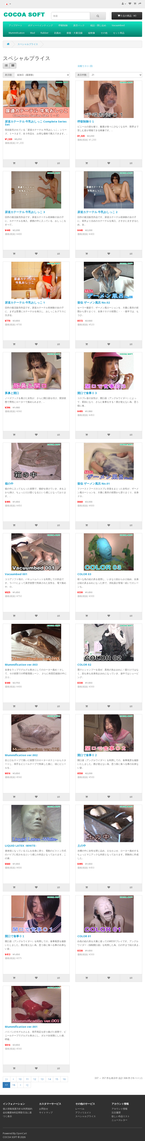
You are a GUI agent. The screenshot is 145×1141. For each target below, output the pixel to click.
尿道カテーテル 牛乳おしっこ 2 (97, 212)
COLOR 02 (84, 664)
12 (34, 1079)
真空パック (79, 25)
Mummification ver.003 (21, 664)
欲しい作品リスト (121, 1116)
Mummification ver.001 (21, 1026)
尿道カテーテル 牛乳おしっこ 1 (25, 302)
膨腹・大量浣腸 (75, 32)
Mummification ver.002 (21, 755)
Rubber (45, 32)
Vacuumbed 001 (16, 574)
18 (13, 1085)
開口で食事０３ (87, 393)
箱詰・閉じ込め (98, 25)
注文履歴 (116, 1112)
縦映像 (91, 32)
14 (49, 1079)
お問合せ (43, 1108)
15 (57, 1079)
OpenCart (21, 1133)
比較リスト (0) (85, 66)
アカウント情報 (119, 1108)
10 (20, 1079)
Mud (32, 32)
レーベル (79, 1108)
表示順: (8, 74)
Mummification (17, 32)
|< (6, 1079)
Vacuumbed (118, 25)
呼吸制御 (63, 25)
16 (64, 1079)
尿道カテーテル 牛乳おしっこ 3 (25, 212)
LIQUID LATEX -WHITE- (20, 845)
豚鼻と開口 (12, 393)
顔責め (57, 32)
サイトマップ (46, 1112)
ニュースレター (119, 1120)
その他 (104, 32)
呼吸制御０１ (85, 121)
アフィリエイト (83, 1112)
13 (42, 1079)
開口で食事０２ (87, 755)
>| (27, 1085)
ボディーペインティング (40, 25)
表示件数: (82, 74)
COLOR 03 (84, 574)
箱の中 (9, 483)
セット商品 (118, 32)
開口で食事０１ (15, 936)
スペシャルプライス (28, 44)
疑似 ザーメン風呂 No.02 (93, 302)
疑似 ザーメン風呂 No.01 (93, 483)
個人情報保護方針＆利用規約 (17, 1108)
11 (27, 1079)
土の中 (81, 845)
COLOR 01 (84, 936)
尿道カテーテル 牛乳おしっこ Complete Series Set (36, 123)
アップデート (15, 25)
